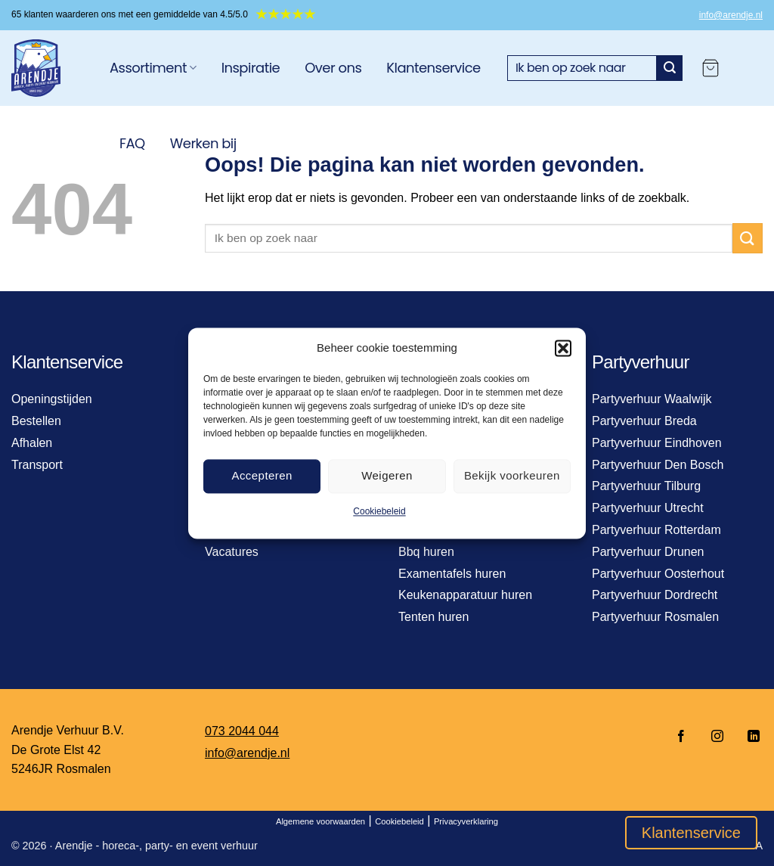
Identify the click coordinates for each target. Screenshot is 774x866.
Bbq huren (426, 551)
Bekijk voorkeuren (512, 475)
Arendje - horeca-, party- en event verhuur (156, 846)
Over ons (333, 67)
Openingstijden (51, 399)
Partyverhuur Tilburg (646, 486)
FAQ (132, 143)
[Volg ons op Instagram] (717, 737)
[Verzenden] (670, 68)
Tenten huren (433, 616)
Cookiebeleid (379, 511)
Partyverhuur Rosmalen (655, 616)
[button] (563, 347)
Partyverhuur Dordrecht (654, 594)
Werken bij (203, 143)
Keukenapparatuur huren (465, 594)
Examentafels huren (452, 573)
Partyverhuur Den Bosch (657, 464)
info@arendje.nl (731, 15)
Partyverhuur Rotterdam (656, 529)
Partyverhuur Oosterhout (658, 573)
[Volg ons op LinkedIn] (749, 737)
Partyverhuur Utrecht (648, 507)
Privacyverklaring (466, 821)
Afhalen (31, 442)
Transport (37, 464)
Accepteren (261, 475)
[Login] (748, 68)
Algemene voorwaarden (320, 821)
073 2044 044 (242, 731)
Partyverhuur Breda (644, 420)
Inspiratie (250, 67)
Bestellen (36, 420)
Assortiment (153, 67)
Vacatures (232, 551)
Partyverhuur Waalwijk (652, 399)
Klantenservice (433, 67)
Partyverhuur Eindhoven (657, 442)
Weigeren (387, 475)
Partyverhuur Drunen (648, 551)
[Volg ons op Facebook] (681, 737)
